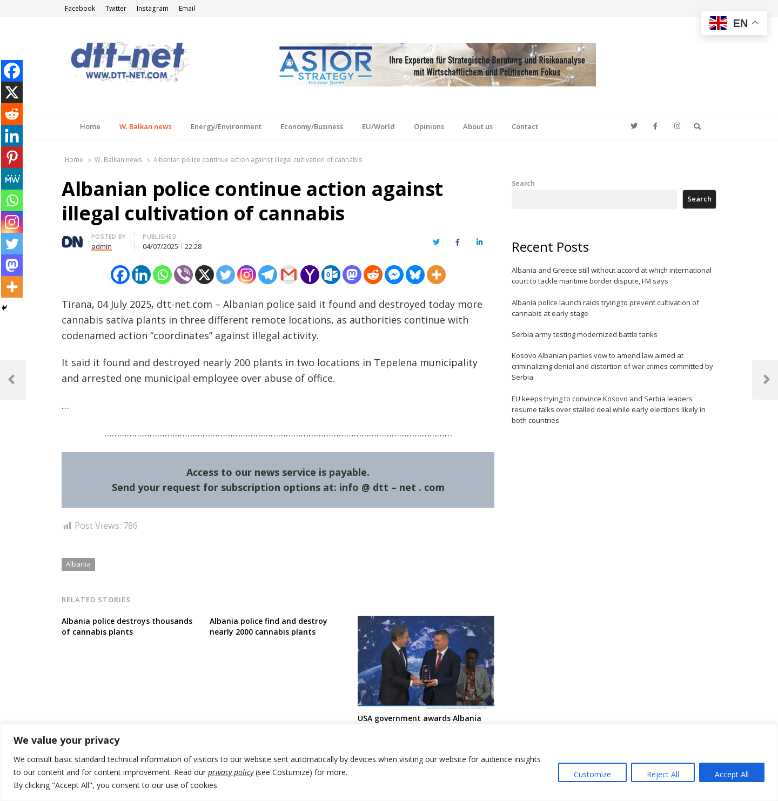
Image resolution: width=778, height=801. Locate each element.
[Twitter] (225, 274)
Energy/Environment (226, 126)
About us (478, 126)
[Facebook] (120, 274)
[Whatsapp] (162, 274)
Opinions (429, 126)
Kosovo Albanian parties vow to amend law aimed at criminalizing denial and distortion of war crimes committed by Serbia (612, 366)
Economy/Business (311, 126)
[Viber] (183, 274)
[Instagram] (246, 274)
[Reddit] (373, 274)
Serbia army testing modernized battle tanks (585, 334)
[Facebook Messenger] (394, 274)
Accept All (732, 774)
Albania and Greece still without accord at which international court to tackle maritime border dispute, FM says (612, 275)
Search (523, 183)
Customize (592, 774)
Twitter (115, 8)
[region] (389, 762)
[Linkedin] (141, 274)
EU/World (378, 126)
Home (90, 126)
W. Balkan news (145, 126)
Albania (78, 564)
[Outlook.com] (330, 274)
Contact (525, 126)
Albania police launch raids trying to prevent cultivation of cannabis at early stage (605, 308)
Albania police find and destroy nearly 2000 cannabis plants (268, 626)
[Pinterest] (12, 157)
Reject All (663, 774)
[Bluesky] (415, 274)
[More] (436, 274)
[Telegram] (267, 274)
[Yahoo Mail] (309, 274)
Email (187, 8)
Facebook (80, 8)
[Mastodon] (352, 274)
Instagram (153, 8)
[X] (204, 274)
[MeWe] (12, 179)
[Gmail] (288, 274)
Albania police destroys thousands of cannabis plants (127, 626)
